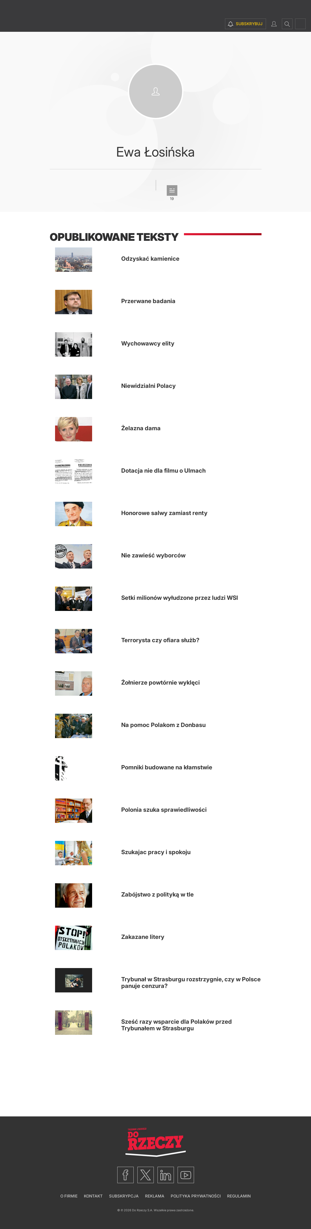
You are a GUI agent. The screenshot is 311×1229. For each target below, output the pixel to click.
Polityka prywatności (196, 1196)
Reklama (154, 1196)
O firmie (69, 1196)
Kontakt (93, 1196)
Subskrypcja (124, 1196)
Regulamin (239, 1196)
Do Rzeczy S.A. (142, 1210)
